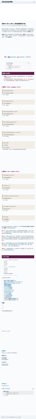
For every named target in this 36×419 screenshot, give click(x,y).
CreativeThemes (16, 417)
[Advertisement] (18, 13)
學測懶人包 (10, 280)
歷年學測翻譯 (4, 357)
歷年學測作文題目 (5, 364)
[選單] (33, 1)
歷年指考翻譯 (4, 358)
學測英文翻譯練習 (5, 359)
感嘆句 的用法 (9, 64)
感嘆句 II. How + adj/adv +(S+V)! (14, 67)
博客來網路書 (12, 227)
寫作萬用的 (7, 292)
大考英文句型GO (9, 236)
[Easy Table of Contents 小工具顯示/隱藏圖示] (33, 389)
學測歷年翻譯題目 (7, 284)
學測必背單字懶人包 (5, 385)
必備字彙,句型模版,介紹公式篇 (12, 283)
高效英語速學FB (13, 57)
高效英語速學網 (7, 2)
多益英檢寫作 (14, 25)
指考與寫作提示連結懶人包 (13, 281)
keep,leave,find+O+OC (8, 291)
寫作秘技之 (8, 288)
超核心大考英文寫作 (10, 230)
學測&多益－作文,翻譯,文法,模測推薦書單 (9, 352)
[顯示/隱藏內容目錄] (28, 63)
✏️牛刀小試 (9, 68)
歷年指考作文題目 (5, 365)
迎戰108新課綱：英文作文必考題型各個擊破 (15, 243)
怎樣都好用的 (9, 290)
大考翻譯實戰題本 (9, 248)
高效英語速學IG (21, 57)
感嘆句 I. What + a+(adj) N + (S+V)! (14, 66)
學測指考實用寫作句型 (19, 25)
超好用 (8, 295)
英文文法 (9, 25)
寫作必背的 (7, 294)
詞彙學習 (25, 25)
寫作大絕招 (8, 287)
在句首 (15, 298)
